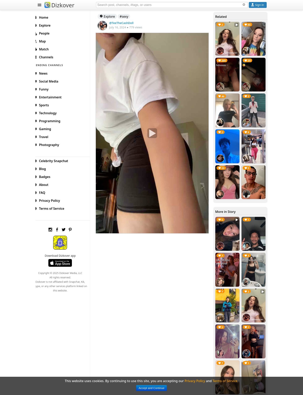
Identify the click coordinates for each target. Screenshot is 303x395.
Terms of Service (53, 208)
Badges (46, 176)
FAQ (44, 192)
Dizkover (59, 5)
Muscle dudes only (253, 256)
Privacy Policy (51, 200)
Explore (110, 16)
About (45, 184)
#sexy (127, 16)
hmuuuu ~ (223, 64)
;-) (218, 220)
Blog (44, 168)
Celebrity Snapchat (55, 160)
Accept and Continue (151, 388)
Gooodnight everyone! (224, 257)
